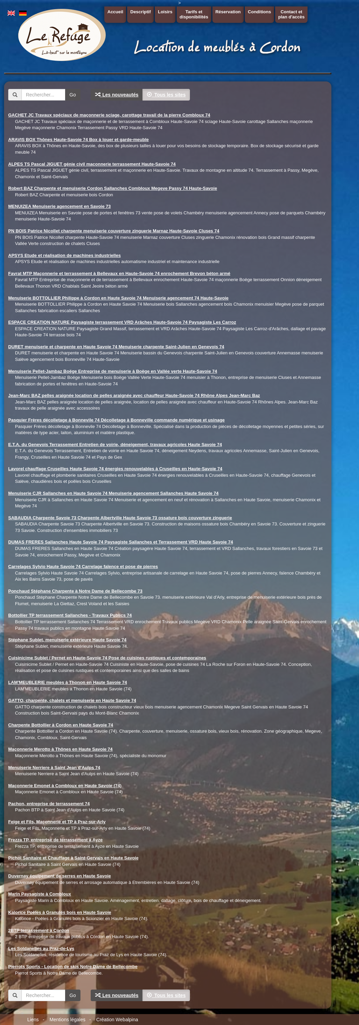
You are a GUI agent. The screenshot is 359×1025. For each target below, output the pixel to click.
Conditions (259, 11)
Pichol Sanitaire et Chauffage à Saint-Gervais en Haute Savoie (73, 857)
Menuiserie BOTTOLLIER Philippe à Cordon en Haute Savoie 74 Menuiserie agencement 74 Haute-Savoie (118, 298)
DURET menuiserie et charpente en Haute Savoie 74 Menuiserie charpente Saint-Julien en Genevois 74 (116, 346)
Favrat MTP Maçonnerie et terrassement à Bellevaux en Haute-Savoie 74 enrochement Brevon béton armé (119, 273)
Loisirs (165, 11)
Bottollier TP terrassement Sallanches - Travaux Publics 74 (70, 615)
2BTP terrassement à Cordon (38, 930)
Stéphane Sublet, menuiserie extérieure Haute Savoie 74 (67, 639)
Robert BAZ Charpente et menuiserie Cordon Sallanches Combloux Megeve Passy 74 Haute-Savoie (112, 188)
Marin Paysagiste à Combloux (39, 894)
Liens (33, 1019)
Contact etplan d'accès (291, 14)
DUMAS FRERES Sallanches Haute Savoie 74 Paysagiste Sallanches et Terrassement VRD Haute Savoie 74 (120, 542)
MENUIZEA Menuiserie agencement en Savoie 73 (59, 206)
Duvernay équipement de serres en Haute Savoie (59, 875)
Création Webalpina (117, 1019)
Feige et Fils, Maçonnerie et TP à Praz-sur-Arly (57, 821)
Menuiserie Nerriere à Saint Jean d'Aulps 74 (54, 767)
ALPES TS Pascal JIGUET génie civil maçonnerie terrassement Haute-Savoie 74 (92, 164)
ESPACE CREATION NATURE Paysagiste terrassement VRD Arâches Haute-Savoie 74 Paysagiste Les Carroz (122, 322)
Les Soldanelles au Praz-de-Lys (41, 948)
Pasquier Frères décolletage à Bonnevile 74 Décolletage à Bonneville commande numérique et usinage (116, 420)
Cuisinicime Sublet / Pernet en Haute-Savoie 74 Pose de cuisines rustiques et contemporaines (107, 657)
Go (73, 94)
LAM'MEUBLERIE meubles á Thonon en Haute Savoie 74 (67, 682)
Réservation (228, 11)
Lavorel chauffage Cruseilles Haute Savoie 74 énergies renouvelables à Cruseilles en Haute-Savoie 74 (115, 468)
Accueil (115, 11)
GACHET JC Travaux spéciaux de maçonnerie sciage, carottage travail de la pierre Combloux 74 (109, 115)
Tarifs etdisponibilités (194, 14)
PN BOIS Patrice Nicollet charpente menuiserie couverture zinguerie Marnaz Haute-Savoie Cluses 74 (113, 230)
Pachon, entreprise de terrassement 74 (49, 803)
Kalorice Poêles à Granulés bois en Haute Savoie (59, 912)
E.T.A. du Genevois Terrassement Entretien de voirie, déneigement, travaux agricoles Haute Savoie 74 (115, 444)
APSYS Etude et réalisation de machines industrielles (64, 255)
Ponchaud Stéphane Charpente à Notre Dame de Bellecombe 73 (75, 591)
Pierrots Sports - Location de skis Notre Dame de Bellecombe (72, 966)
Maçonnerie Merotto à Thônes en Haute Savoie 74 (60, 749)
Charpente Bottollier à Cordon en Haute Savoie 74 (60, 725)
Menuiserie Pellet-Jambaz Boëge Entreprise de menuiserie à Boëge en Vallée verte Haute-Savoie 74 (112, 371)
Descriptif (140, 11)
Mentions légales (67, 1019)
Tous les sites (166, 94)
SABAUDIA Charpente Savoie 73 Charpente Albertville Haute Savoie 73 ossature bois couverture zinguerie (120, 517)
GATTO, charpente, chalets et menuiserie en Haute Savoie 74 (72, 700)
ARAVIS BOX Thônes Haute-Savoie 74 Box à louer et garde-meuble (78, 139)
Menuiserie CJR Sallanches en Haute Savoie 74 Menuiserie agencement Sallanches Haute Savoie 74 (113, 493)
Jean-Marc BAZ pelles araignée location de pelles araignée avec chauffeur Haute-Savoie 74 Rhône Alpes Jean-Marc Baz (134, 395)
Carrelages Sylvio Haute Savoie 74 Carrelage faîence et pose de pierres (83, 566)
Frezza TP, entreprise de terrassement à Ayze (55, 839)
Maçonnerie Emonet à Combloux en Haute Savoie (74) (64, 785)
